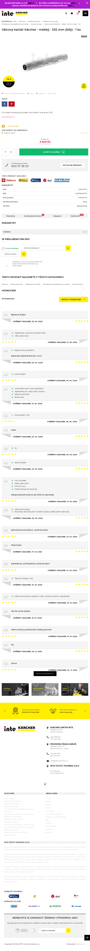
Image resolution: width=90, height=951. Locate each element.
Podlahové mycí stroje (50, 21)
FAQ (47, 820)
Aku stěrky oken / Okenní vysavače (18, 809)
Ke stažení (50, 811)
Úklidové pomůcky (11, 804)
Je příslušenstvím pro (34, 215)
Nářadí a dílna (10, 835)
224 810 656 (55, 753)
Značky (49, 823)
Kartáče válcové (36, 24)
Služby (48, 805)
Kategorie (57, 216)
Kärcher (49, 802)
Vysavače (8, 811)
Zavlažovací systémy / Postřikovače (19, 824)
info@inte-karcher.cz (59, 761)
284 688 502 (55, 737)
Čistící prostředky (11, 806)
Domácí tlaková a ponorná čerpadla (19, 827)
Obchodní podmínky (54, 814)
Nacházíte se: (7, 21)
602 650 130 (55, 756)
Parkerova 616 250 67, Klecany (61, 730)
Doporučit (40, 93)
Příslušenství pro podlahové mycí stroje (15, 24)
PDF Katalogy (51, 826)
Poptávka (49, 829)
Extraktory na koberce (13, 817)
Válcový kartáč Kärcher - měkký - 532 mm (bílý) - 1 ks (62, 24)
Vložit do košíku (54, 151)
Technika (22, 21)
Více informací (8, 117)
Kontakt (49, 832)
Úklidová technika (34, 21)
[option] (45, 61)
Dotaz (30, 93)
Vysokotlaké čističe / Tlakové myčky (19, 814)
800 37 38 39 (19, 166)
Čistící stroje (9, 798)
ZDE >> (31, 3)
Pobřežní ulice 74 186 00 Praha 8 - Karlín (63, 746)
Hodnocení (77, 215)
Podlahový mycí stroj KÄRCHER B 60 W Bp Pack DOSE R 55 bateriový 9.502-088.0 (28, 264)
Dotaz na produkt (72, 165)
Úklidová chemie (11, 830)
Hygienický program (12, 801)
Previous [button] (5, 711)
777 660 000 (55, 739)
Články (48, 808)
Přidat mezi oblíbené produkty (13, 93)
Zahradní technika (11, 822)
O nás (48, 798)
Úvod (14, 21)
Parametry (10, 216)
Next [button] (85, 711)
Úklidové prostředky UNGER (15, 832)
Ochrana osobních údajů (56, 817)
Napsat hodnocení (74, 299)
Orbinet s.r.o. (81, 944)
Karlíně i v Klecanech (38, 876)
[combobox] (46, 248)
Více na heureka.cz (45, 674)
